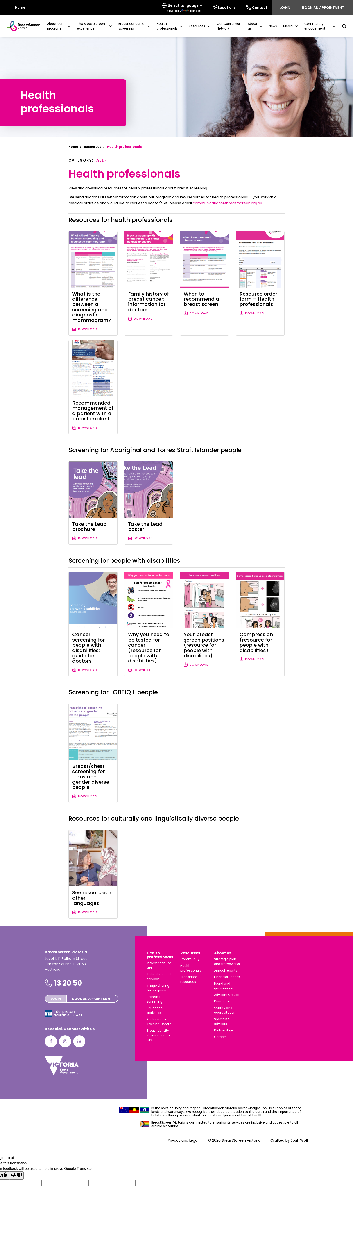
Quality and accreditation (224, 1010)
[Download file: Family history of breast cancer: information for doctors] (148, 283)
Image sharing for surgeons (158, 987)
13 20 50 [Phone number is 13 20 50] (68, 983)
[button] (59, 26)
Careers (220, 1037)
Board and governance (223, 985)
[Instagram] (65, 1041)
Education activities (155, 1010)
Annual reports (225, 970)
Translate (191, 11)
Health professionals (160, 955)
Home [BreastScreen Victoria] (17, 7)
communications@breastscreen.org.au (227, 203)
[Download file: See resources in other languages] (93, 874)
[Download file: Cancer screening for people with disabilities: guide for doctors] (93, 624)
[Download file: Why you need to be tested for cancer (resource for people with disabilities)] (148, 624)
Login (284, 7)
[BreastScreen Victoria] (22, 26)
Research (221, 1001)
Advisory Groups (226, 994)
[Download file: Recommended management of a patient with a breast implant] (93, 387)
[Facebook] (51, 1041)
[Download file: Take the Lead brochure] (93, 503)
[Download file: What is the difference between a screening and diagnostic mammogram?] (93, 283)
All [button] (100, 160)
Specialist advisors (221, 1021)
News (273, 26)
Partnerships (223, 1030)
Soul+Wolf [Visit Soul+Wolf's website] (299, 1140)
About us (222, 953)
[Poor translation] (16, 1175)
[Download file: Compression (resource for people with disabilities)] (260, 624)
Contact (256, 7)
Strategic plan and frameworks (227, 961)
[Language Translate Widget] (185, 5)
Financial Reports (227, 977)
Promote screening (154, 999)
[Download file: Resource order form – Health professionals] (260, 283)
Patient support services (159, 976)
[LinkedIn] (79, 1041)
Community (189, 959)
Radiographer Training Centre (159, 1021)
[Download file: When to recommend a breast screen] (204, 283)
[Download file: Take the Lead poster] (148, 503)
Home (73, 146)
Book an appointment (323, 7)
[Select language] (182, 7)
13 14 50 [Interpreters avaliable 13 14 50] (77, 1015)
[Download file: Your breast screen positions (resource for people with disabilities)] (204, 624)
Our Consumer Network (228, 26)
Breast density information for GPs (159, 1035)
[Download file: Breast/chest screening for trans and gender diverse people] (93, 753)
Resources (92, 146)
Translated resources (188, 979)
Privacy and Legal (182, 1140)
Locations (224, 7)
